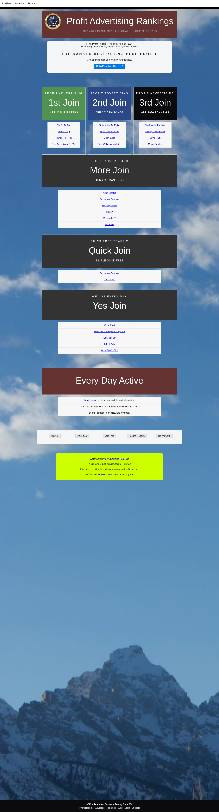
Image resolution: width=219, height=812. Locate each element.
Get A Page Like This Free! (109, 66)
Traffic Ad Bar (64, 125)
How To (54, 436)
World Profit (109, 325)
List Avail (109, 224)
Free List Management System (109, 331)
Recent (31, 3)
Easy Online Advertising (109, 144)
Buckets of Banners (109, 131)
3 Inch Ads (109, 344)
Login (127, 808)
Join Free (6, 3)
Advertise (19, 3)
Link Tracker (109, 338)
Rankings (111, 808)
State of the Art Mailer (109, 125)
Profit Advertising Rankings (120, 21)
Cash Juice (109, 138)
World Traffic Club (109, 350)
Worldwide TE (109, 218)
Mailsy (109, 212)
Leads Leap (64, 131)
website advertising (106, 474)
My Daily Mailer (109, 205)
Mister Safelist (155, 144)
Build (120, 808)
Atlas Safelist (109, 193)
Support (136, 808)
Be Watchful (164, 436)
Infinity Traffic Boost (155, 131)
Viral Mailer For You (155, 125)
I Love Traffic (155, 138)
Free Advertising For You (64, 144)
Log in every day (92, 400)
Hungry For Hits (64, 138)
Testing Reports (137, 436)
